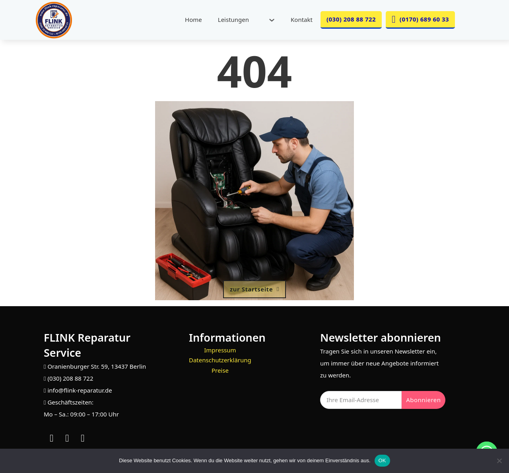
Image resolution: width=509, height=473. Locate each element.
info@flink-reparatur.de (79, 390)
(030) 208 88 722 (351, 19)
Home (193, 19)
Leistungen (233, 19)
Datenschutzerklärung (220, 360)
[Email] (361, 400)
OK (382, 460)
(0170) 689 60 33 (420, 19)
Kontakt (302, 19)
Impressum (220, 350)
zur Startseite (254, 289)
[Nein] (499, 461)
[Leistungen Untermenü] (272, 20)
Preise (220, 370)
